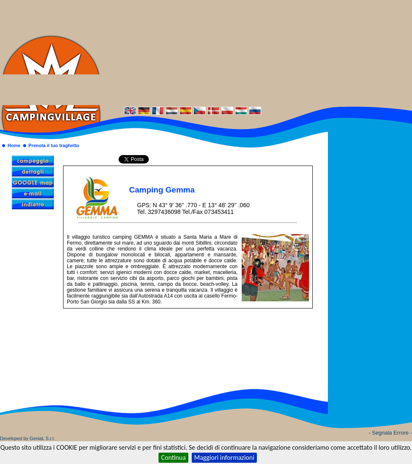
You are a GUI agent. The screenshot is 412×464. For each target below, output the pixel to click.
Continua (173, 457)
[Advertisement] (256, 52)
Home (14, 145)
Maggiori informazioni (224, 457)
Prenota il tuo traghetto (54, 145)
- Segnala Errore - (390, 433)
